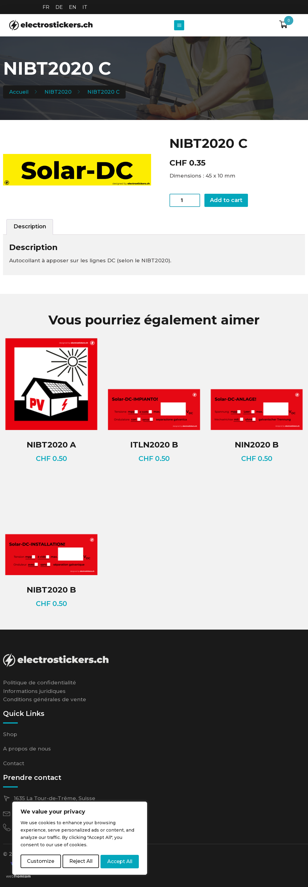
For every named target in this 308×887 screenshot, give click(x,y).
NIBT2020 (57, 92)
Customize (40, 861)
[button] (179, 25)
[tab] (29, 227)
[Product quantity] (184, 200)
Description (29, 226)
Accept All (120, 861)
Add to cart (226, 200)
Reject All (81, 861)
